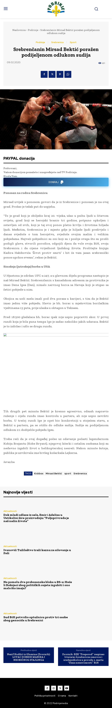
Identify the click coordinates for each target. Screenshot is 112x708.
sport (67, 473)
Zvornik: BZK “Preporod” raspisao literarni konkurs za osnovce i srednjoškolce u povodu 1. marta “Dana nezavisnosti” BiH (83, 658)
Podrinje (33, 30)
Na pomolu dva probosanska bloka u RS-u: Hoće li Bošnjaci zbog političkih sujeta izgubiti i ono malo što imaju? (37, 585)
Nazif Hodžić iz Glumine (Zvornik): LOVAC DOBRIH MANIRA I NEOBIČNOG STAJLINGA (28, 657)
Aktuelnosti (10, 511)
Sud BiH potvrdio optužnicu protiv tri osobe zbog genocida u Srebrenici (35, 618)
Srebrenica (57, 42)
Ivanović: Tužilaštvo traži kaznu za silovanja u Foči (37, 551)
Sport (73, 42)
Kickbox (38, 473)
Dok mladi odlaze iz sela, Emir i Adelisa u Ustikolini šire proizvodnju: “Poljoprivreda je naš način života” (36, 518)
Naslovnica (19, 30)
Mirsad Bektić (54, 473)
